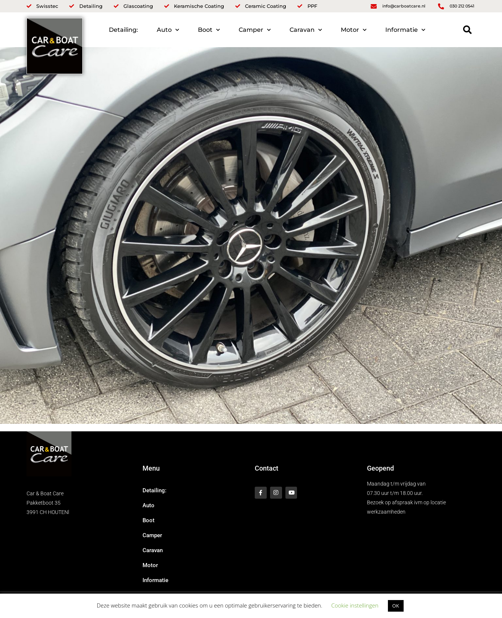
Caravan (306, 30)
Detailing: (123, 29)
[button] (467, 30)
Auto (168, 30)
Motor (354, 30)
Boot (209, 30)
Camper (255, 30)
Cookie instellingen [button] (354, 605)
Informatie (405, 30)
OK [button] (395, 605)
